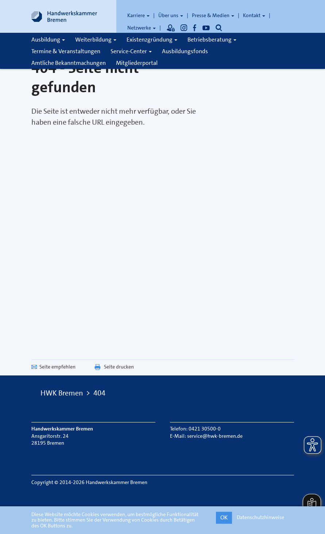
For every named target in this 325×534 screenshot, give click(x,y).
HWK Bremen (61, 393)
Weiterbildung (95, 39)
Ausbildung (48, 39)
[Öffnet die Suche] (219, 28)
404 (99, 393)
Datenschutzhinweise (260, 517)
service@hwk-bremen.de (215, 436)
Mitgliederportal (137, 63)
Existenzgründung (152, 39)
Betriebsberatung (211, 39)
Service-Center (131, 51)
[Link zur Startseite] (64, 16)
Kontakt (254, 15)
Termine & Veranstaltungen (65, 51)
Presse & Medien (213, 15)
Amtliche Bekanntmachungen (68, 63)
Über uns (170, 15)
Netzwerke (141, 27)
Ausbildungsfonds (185, 51)
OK (224, 517)
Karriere (138, 15)
